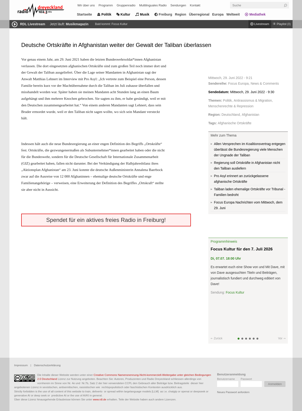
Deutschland (231, 114)
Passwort (246, 378)
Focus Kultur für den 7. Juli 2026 (242, 249)
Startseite (84, 14)
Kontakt (195, 5)
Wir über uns (86, 5)
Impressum (21, 365)
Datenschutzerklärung (47, 365)
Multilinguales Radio (153, 5)
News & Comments (265, 83)
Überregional (199, 14)
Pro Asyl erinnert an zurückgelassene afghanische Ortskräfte (241, 178)
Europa (217, 14)
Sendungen (178, 5)
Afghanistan (250, 114)
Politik (106, 14)
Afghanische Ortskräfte (234, 123)
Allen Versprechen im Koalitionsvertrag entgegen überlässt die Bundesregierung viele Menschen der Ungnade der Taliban (249, 149)
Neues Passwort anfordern (233, 392)
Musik (144, 14)
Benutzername (226, 378)
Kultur (125, 14)
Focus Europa (238, 83)
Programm (106, 5)
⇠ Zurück (216, 338)
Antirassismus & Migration (253, 100)
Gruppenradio (126, 5)
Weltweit (233, 14)
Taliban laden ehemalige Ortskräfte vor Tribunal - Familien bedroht (249, 192)
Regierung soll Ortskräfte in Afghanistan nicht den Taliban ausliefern (247, 165)
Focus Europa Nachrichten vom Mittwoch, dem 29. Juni (248, 205)
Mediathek (257, 14)
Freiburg (165, 14)
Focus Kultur (119, 24)
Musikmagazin (77, 24)
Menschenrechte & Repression (230, 106)
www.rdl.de (99, 399)
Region (180, 14)
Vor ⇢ (281, 338)
